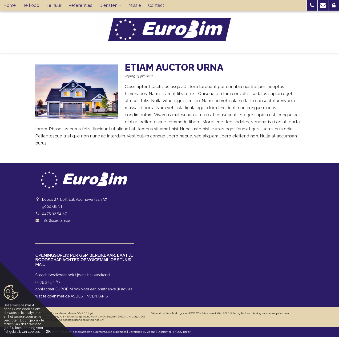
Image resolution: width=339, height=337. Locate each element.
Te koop (31, 5)
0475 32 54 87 (54, 213)
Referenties (80, 5)
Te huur (53, 5)
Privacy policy (182, 331)
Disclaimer (164, 331)
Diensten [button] (110, 5)
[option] (76, 91)
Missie (135, 5)
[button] (312, 5)
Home (10, 5)
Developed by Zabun (142, 331)
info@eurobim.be (56, 220)
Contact (156, 5)
